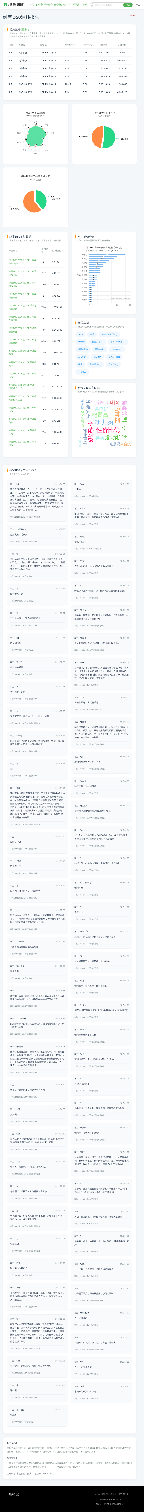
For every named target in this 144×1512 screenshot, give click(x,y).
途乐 (92, 334)
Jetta (80, 334)
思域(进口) (113, 364)
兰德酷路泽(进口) (109, 334)
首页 (32, 5)
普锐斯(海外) (95, 364)
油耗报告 (48, 5)
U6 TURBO (117, 349)
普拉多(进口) (97, 342)
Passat (81, 342)
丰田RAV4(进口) (118, 342)
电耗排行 (67, 5)
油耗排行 (58, 5)
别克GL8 (82, 372)
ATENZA (82, 357)
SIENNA (97, 357)
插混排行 (77, 5)
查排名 (25, 29)
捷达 (80, 364)
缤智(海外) (100, 349)
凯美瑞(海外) (114, 357)
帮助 (85, 5)
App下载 (39, 5)
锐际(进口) (83, 349)
